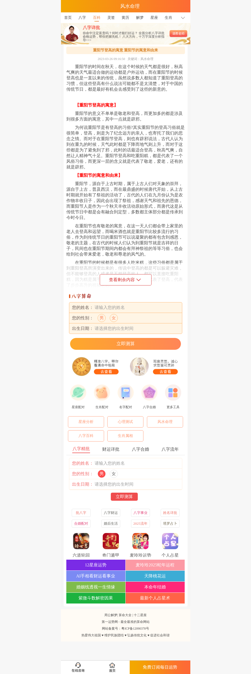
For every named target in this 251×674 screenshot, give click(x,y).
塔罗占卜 (170, 523)
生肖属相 (125, 436)
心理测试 (125, 422)
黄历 (125, 18)
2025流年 (140, 523)
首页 (68, 18)
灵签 (111, 18)
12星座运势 (95, 565)
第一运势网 (110, 622)
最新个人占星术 (155, 598)
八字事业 (140, 513)
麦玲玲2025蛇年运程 (155, 565)
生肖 (168, 18)
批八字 (81, 513)
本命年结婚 (155, 587)
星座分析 (86, 422)
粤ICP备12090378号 (135, 628)
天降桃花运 (155, 576)
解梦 (140, 18)
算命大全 (125, 615)
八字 (82, 18)
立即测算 (125, 343)
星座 (154, 18)
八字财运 (111, 513)
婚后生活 (111, 523)
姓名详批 (170, 513)
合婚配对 (81, 523)
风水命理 (165, 422)
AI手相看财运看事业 (95, 576)
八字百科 (86, 436)
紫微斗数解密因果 (95, 598)
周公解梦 (110, 615)
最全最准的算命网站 (135, 622)
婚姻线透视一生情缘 (95, 587)
